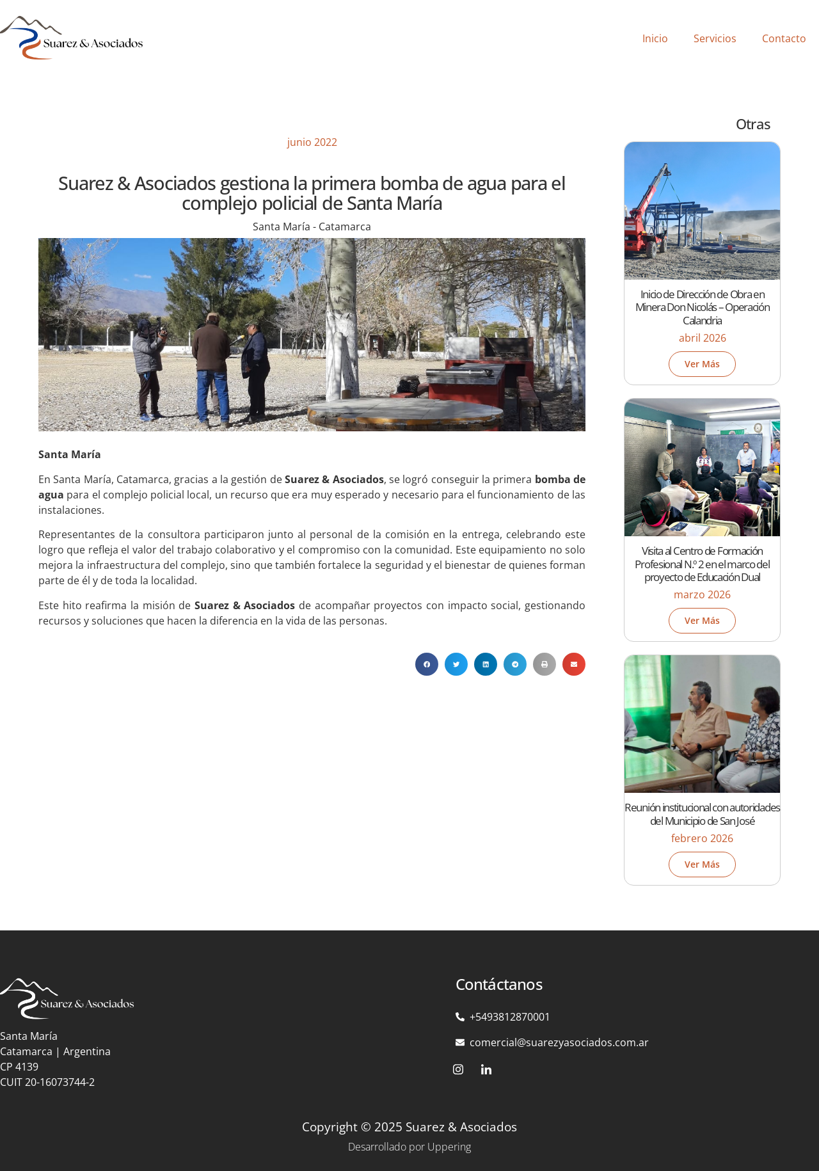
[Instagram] (458, 1069)
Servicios (715, 38)
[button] (426, 664)
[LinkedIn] (486, 1069)
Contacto (784, 38)
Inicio (655, 38)
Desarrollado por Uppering (409, 1147)
